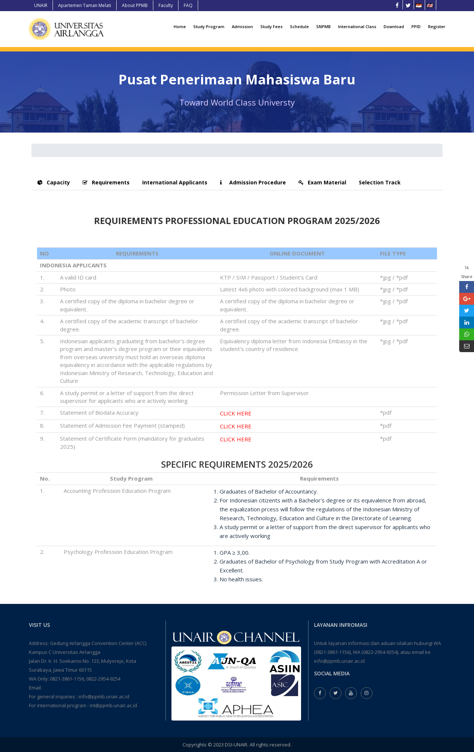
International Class (357, 26)
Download (394, 26)
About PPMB (135, 5)
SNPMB (323, 26)
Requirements (106, 182)
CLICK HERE (235, 413)
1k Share (467, 272)
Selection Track (380, 182)
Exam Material (322, 182)
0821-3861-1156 (67, 678)
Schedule (299, 26)
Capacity (53, 182)
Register (436, 26)
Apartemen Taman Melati (84, 5)
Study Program (208, 26)
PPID (416, 26)
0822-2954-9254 (103, 678)
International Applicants (174, 182)
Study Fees (271, 26)
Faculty (165, 5)
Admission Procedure (253, 182)
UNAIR (40, 5)
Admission (242, 26)
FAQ (188, 5)
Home (180, 26)
